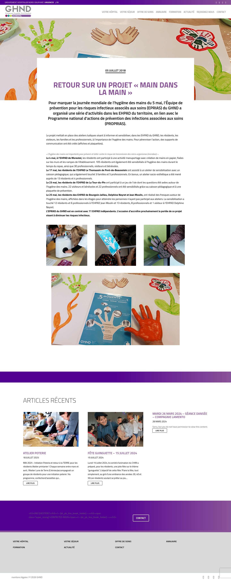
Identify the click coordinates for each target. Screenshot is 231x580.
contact (141, 518)
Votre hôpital (110, 12)
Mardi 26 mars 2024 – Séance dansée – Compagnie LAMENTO (179, 415)
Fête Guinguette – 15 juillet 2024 (112, 453)
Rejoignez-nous (205, 12)
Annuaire (161, 12)
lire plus (30, 483)
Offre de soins (145, 12)
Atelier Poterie (34, 453)
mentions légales (20, 577)
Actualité (189, 12)
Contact (221, 12)
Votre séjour (127, 12)
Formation (175, 12)
